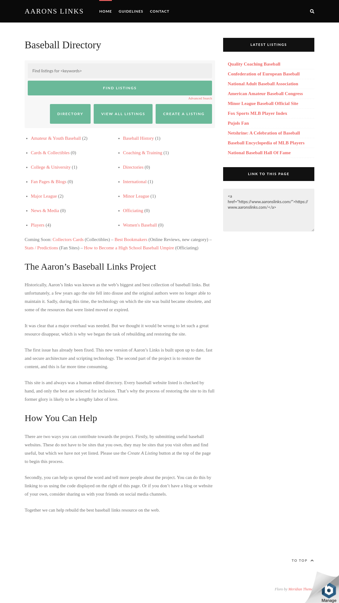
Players (37, 225)
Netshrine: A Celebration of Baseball (264, 133)
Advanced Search (200, 98)
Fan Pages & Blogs (48, 181)
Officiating (133, 210)
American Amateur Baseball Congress (265, 93)
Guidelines (131, 11)
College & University (51, 167)
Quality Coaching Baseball (254, 64)
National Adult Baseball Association (263, 83)
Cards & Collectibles (50, 152)
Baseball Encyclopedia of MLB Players (266, 142)
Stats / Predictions (41, 247)
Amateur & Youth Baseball (56, 138)
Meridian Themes (301, 589)
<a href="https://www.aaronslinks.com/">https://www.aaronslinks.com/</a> (268, 210)
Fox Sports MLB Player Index (257, 113)
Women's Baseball (140, 225)
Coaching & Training (142, 152)
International (135, 181)
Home (105, 11)
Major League (44, 196)
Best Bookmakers (131, 239)
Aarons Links (54, 11)
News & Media (45, 210)
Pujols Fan (238, 123)
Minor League (136, 196)
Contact (159, 11)
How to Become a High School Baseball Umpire (129, 247)
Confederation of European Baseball (264, 73)
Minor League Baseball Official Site (263, 103)
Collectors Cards (68, 239)
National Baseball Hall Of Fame (259, 152)
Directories (133, 167)
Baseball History (138, 138)
